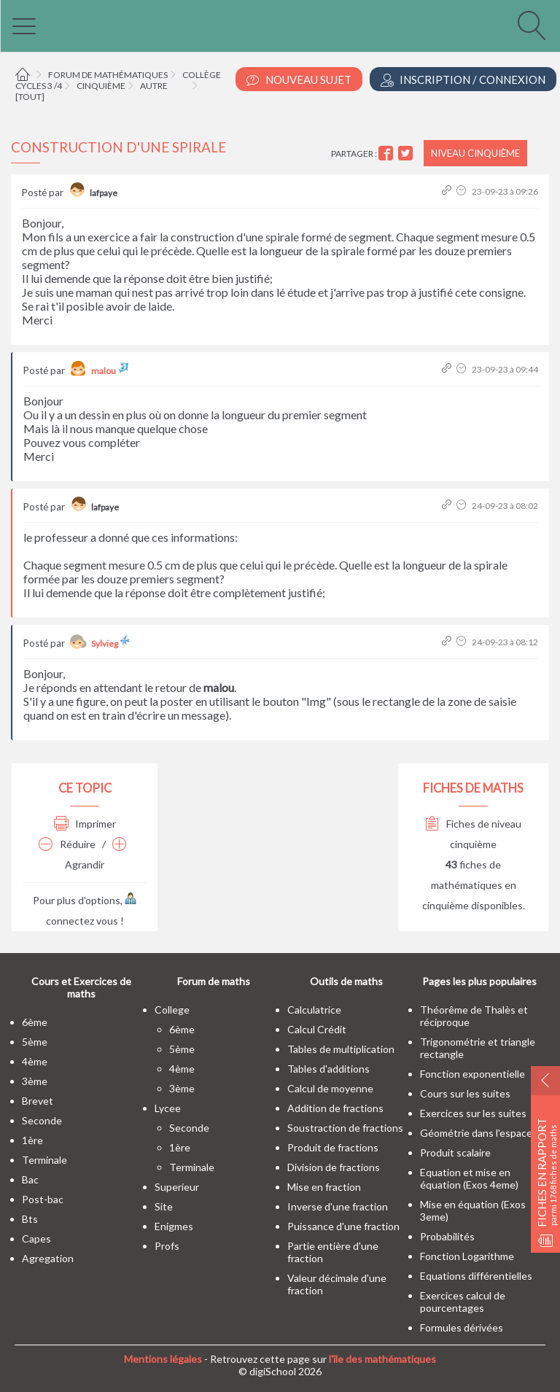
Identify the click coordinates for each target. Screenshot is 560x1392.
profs (167, 1246)
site (164, 1206)
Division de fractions (333, 1167)
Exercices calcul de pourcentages (462, 1301)
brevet (37, 1100)
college (172, 1009)
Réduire (67, 844)
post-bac (42, 1199)
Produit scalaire (455, 1152)
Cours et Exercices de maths (81, 987)
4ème (34, 1061)
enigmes (174, 1226)
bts (30, 1219)
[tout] (29, 96)
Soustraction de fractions (345, 1127)
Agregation (48, 1258)
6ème (34, 1022)
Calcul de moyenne (330, 1088)
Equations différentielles (476, 1275)
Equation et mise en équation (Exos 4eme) (469, 1178)
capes (36, 1238)
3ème (34, 1081)
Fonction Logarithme (467, 1256)
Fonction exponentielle (472, 1074)
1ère (32, 1140)
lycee (168, 1108)
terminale (44, 1160)
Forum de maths (213, 981)
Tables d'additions (328, 1068)
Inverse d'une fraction (337, 1206)
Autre (154, 85)
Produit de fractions (332, 1147)
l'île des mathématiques (382, 1359)
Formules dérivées (461, 1327)
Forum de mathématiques (108, 74)
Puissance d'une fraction (343, 1226)
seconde (42, 1120)
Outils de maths (346, 981)
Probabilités (447, 1236)
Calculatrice (314, 1009)
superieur (177, 1187)
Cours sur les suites (465, 1093)
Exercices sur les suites (473, 1113)
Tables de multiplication (340, 1049)
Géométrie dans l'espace (476, 1133)
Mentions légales (163, 1359)
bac (30, 1179)
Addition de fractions (335, 1108)
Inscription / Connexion (463, 80)
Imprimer (85, 823)
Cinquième (101, 85)
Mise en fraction (324, 1187)
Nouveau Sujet (298, 80)
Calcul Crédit (316, 1029)
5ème (34, 1041)
